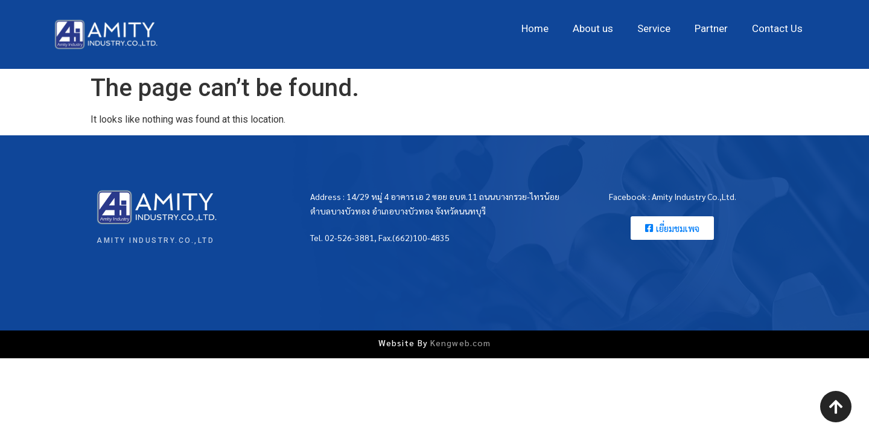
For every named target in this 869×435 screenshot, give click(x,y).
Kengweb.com (460, 342)
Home (535, 28)
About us (593, 28)
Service (653, 28)
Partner (711, 28)
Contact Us (777, 28)
